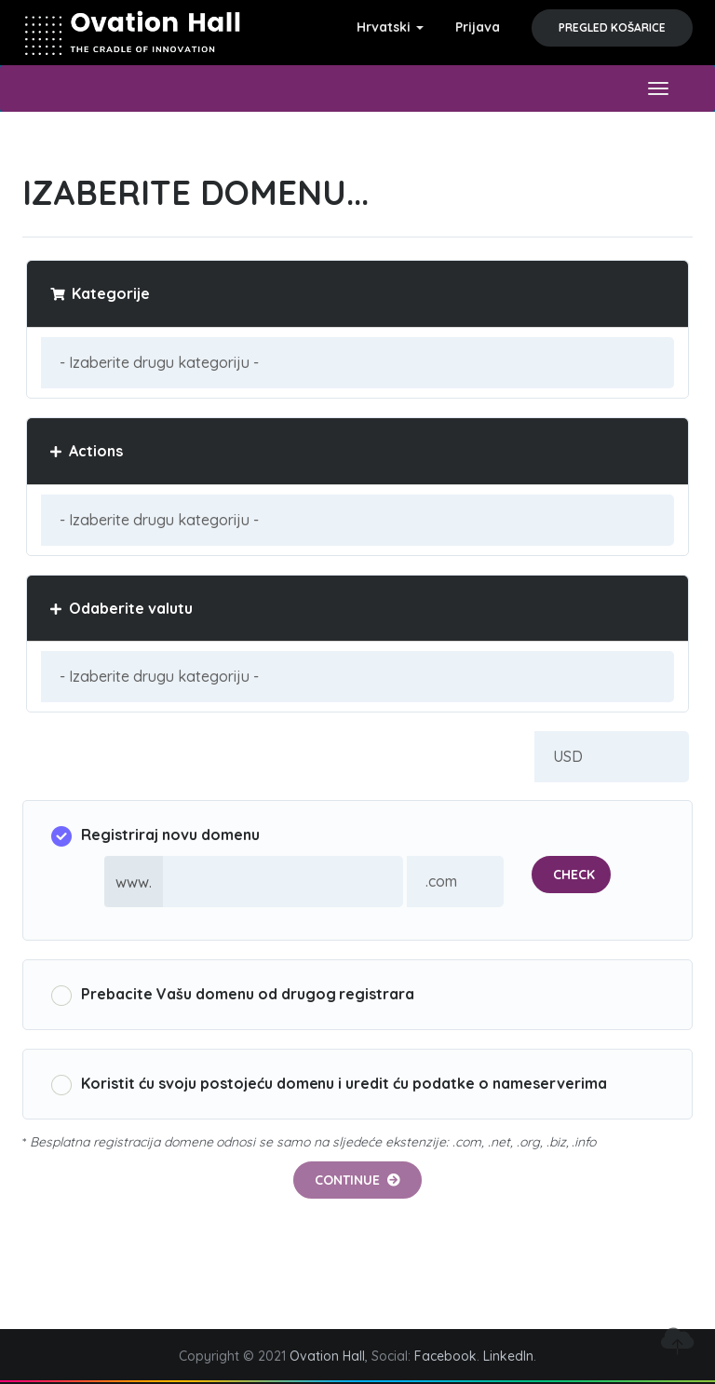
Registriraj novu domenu (155, 836)
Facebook (445, 1356)
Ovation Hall (327, 1356)
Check (574, 874)
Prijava (477, 27)
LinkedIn (508, 1356)
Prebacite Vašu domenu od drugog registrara (232, 995)
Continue (357, 1180)
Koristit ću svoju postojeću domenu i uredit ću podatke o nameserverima (329, 1084)
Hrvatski (391, 27)
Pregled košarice (612, 27)
